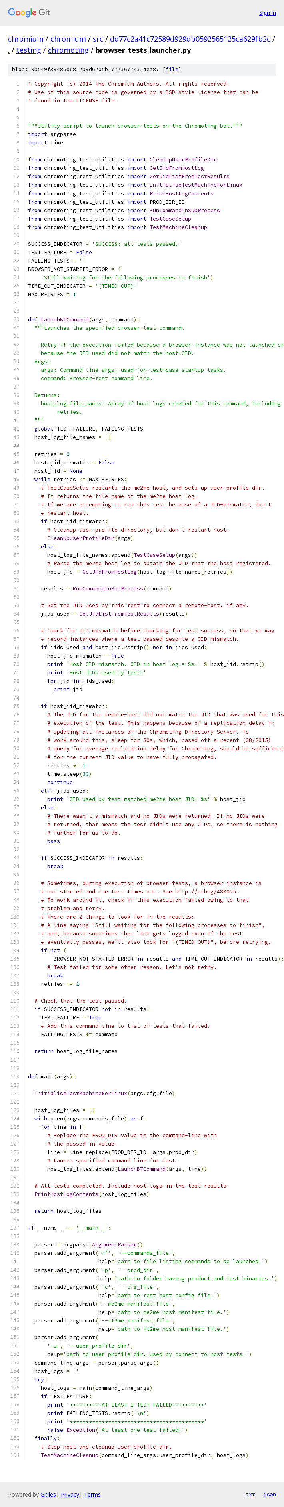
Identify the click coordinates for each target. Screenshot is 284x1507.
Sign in (267, 12)
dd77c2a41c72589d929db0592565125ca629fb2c (190, 39)
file (172, 69)
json (269, 1494)
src (98, 39)
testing (28, 50)
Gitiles (48, 1494)
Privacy (70, 1494)
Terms (92, 1494)
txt (250, 1494)
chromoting (68, 50)
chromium (26, 39)
